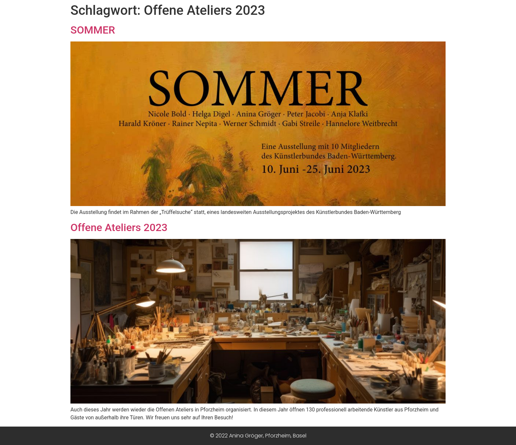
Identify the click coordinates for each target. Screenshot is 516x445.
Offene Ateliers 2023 (119, 227)
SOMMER (92, 30)
